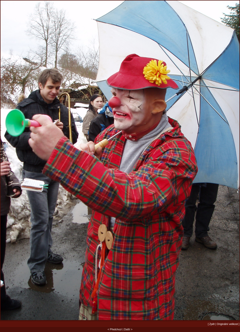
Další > (128, 329)
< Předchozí (115, 329)
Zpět (212, 324)
